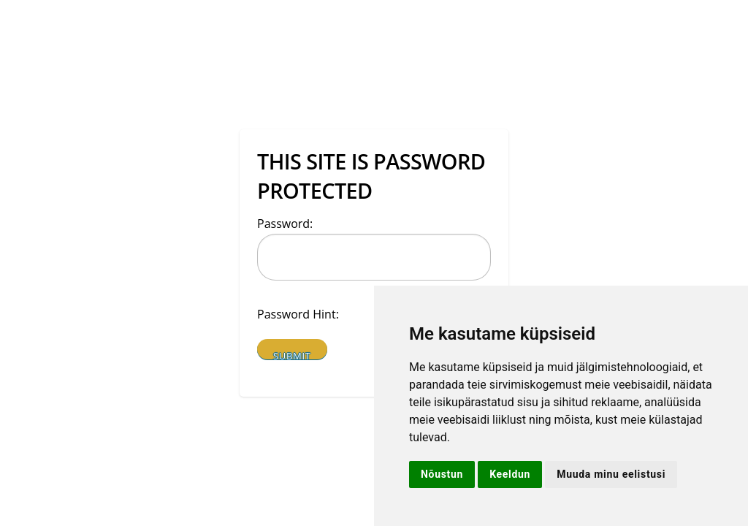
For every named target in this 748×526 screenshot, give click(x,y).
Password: (285, 224)
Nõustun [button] (442, 474)
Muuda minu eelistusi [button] (611, 474)
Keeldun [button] (509, 474)
